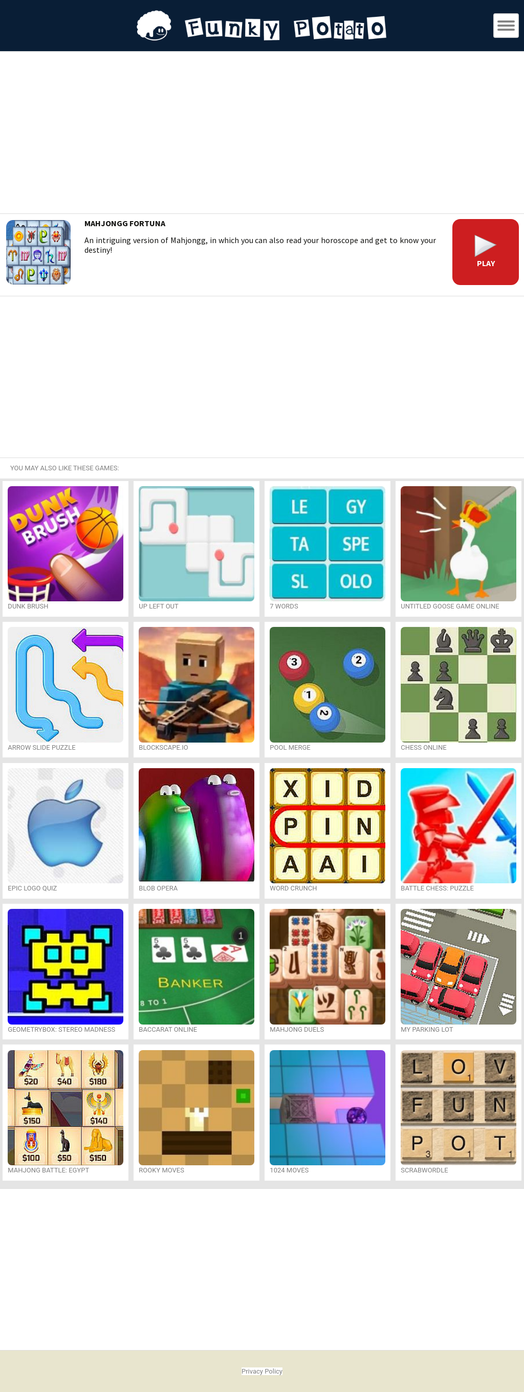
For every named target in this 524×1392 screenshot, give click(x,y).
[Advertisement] (262, 134)
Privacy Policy (262, 1371)
